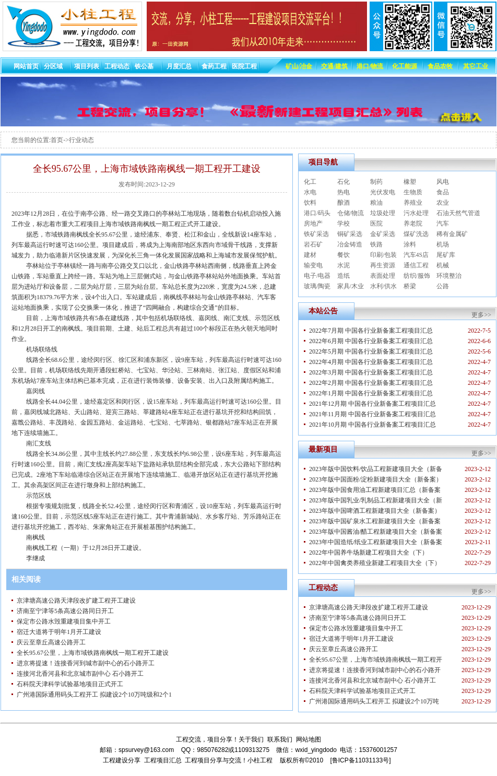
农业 (442, 202)
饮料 (310, 202)
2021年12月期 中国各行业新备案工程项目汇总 (372, 403)
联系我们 (279, 739)
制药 (376, 181)
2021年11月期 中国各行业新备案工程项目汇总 (372, 414)
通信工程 (416, 265)
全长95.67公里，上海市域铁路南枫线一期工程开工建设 (93, 652)
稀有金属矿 (452, 234)
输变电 (313, 265)
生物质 (413, 192)
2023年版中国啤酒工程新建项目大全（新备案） (375, 510)
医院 (376, 223)
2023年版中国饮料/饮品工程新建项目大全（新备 (375, 469)
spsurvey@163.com (146, 750)
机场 (442, 244)
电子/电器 (317, 275)
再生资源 (382, 265)
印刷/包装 (383, 254)
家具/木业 (350, 286)
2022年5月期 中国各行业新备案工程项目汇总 (371, 351)
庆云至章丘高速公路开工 (51, 642)
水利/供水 (383, 286)
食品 (442, 192)
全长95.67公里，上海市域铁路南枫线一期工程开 (375, 659)
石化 (343, 181)
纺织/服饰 (417, 275)
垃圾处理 (382, 213)
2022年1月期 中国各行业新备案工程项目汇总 (371, 393)
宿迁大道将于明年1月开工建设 (59, 632)
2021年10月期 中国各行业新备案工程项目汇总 (372, 424)
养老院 (413, 223)
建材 (310, 254)
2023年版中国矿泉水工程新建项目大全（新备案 (375, 521)
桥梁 (410, 286)
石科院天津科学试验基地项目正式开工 (70, 684)
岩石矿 (313, 244)
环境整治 (449, 275)
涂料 (410, 244)
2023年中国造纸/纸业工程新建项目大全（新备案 (375, 542)
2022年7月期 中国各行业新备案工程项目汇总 (371, 330)
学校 (343, 223)
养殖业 (413, 202)
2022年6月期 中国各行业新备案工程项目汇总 (371, 341)
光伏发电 (382, 192)
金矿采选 (382, 234)
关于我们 (251, 739)
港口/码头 (317, 213)
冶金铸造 (349, 244)
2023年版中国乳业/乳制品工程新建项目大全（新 (375, 500)
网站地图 (308, 739)
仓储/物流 (350, 213)
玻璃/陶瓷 (317, 286)
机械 (442, 265)
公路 (442, 286)
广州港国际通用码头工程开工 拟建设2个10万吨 (374, 701)
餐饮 (343, 254)
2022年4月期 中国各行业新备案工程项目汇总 (371, 362)
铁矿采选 (316, 234)
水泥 (343, 265)
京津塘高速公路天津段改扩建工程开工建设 (76, 600)
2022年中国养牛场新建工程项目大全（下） (368, 552)
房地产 (313, 223)
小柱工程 (260, 760)
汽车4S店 (416, 254)
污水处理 (416, 213)
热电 (343, 192)
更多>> (481, 315)
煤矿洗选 (416, 234)
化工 (310, 181)
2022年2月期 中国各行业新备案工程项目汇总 (371, 382)
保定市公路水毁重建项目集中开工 (64, 621)
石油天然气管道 (458, 213)
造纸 (343, 275)
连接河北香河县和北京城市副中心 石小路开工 (80, 673)
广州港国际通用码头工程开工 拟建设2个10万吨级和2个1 (94, 694)
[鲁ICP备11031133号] (360, 760)
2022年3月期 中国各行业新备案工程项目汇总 (371, 372)
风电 (442, 181)
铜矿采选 (349, 234)
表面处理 (382, 275)
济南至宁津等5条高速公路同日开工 (65, 611)
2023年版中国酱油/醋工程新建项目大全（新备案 (375, 531)
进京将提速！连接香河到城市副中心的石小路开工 (86, 663)
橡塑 (410, 181)
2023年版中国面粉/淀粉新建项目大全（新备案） (375, 479)
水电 (310, 192)
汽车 (442, 223)
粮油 (376, 202)
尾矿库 (445, 254)
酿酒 (343, 202)
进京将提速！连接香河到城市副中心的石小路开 (375, 670)
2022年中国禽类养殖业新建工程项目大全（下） (375, 563)
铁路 (376, 244)
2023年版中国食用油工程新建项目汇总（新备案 (375, 489)
